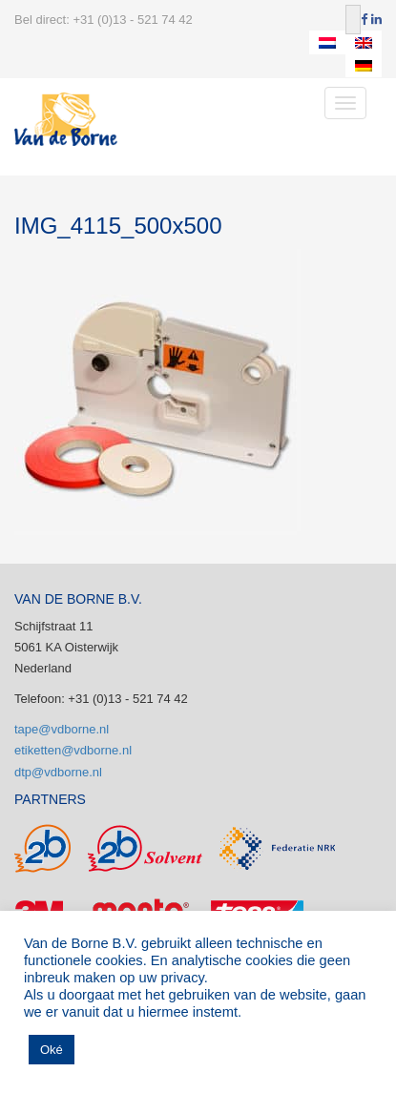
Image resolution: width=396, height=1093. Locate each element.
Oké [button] (51, 1049)
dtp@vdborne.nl (58, 772)
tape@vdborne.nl (61, 729)
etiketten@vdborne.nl (73, 750)
